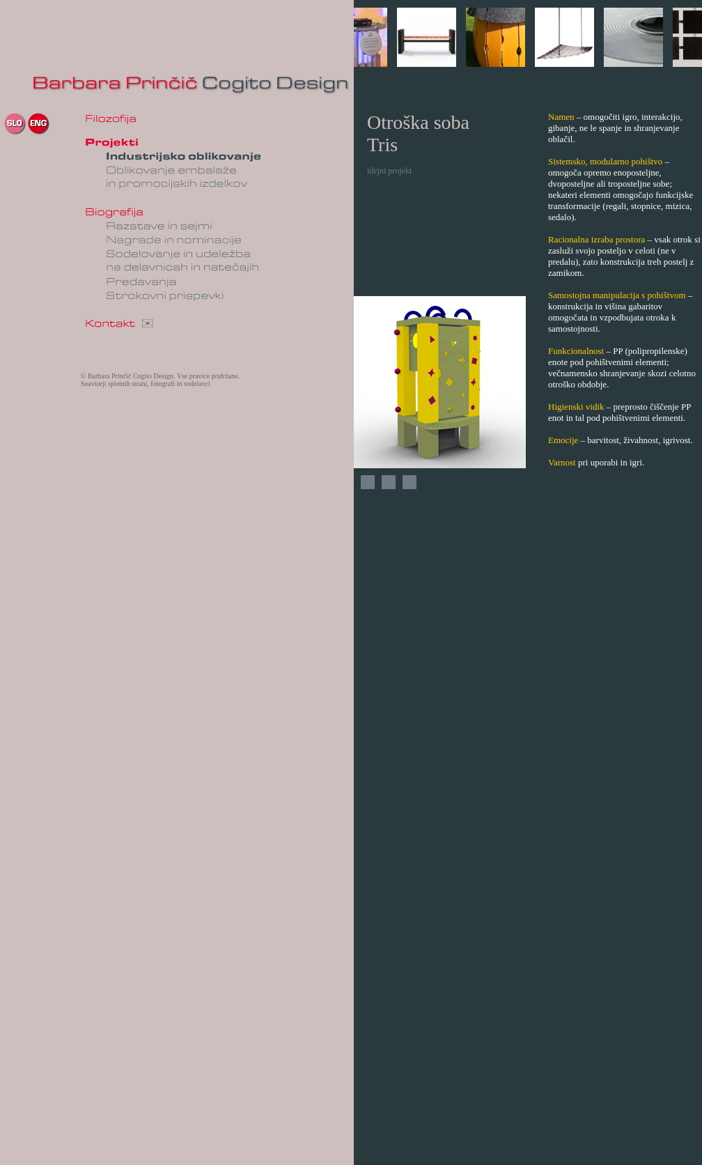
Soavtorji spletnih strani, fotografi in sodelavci (145, 383)
